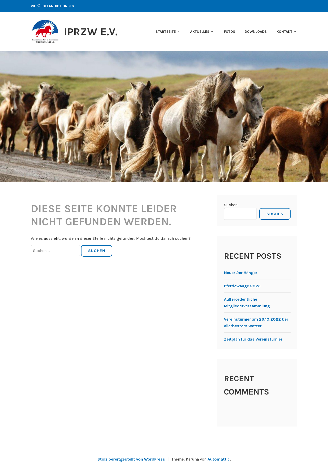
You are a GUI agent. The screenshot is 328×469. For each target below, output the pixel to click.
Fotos (229, 31)
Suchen (231, 204)
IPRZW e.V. (91, 31)
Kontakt (284, 31)
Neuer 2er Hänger (240, 272)
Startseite (166, 31)
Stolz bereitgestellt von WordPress (131, 459)
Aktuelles (199, 31)
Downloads (256, 31)
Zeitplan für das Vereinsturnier (253, 339)
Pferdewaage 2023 (242, 285)
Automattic (219, 459)
